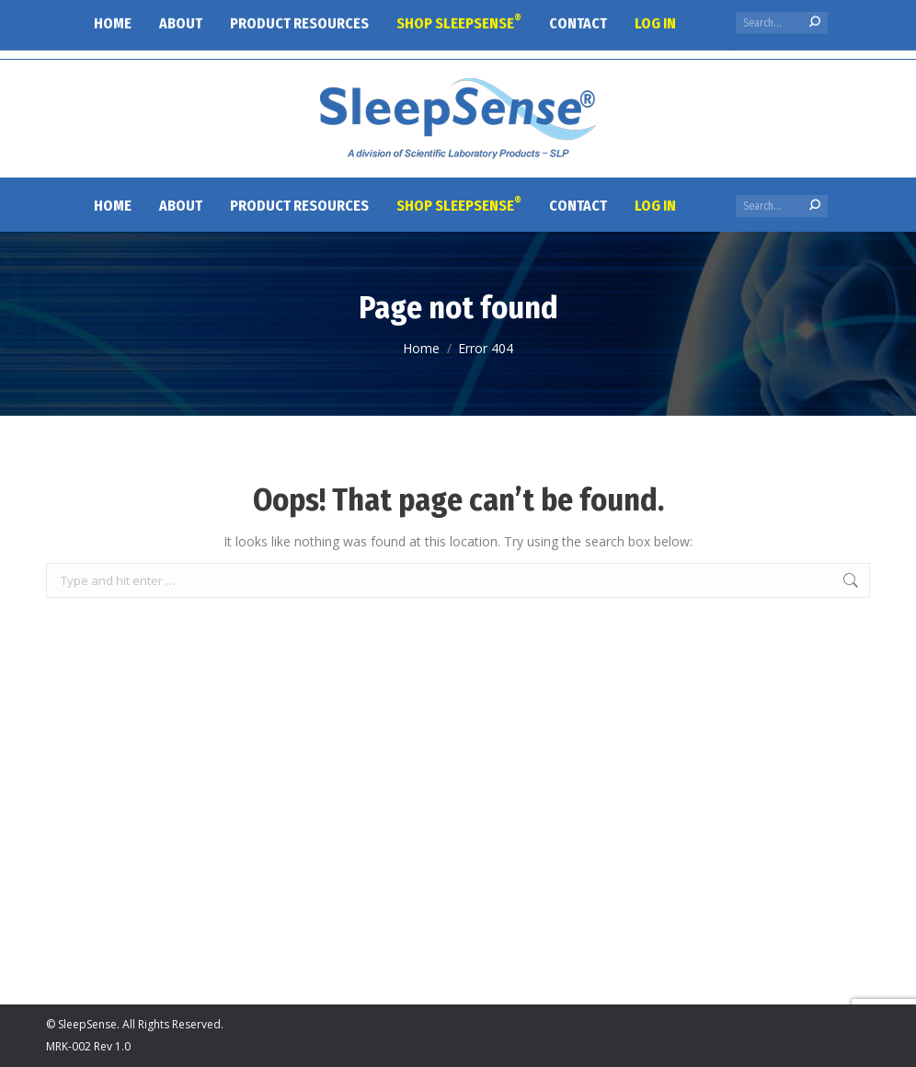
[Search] (782, 206)
